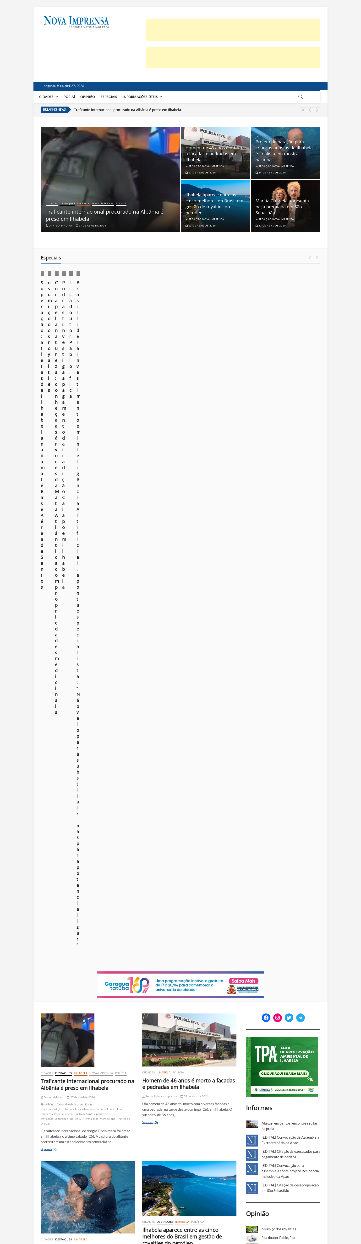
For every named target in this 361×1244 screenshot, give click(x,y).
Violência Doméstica (166, 987)
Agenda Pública (157, 647)
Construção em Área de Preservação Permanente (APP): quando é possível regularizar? (283, 653)
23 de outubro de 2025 (128, 337)
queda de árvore (103, 1150)
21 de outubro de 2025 (200, 349)
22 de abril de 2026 (194, 965)
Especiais (112, 97)
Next (317, 110)
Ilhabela (83, 203)
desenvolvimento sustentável (186, 647)
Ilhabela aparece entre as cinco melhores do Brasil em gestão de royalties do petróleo (214, 203)
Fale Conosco (309, 1227)
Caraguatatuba (154, 770)
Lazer (85, 806)
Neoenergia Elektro (105, 1145)
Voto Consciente (175, 1143)
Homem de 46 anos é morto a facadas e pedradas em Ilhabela (214, 153)
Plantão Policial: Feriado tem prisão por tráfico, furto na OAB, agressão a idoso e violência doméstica (186, 949)
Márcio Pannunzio (126, 330)
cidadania (173, 1134)
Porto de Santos (85, 501)
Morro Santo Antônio (209, 822)
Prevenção (85, 1150)
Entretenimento (55, 806)
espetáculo (74, 806)
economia (213, 647)
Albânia (50, 492)
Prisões (156, 982)
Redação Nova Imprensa (205, 166)
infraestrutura (167, 822)
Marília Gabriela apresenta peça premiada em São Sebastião (282, 206)
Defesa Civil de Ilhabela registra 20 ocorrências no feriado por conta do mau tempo (85, 1117)
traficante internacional (101, 506)
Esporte (50, 309)
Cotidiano (124, 298)
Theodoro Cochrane (67, 815)
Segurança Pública (66, 506)
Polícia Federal (63, 501)
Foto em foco (127, 304)
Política (197, 609)
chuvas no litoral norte (59, 1140)
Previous (310, 110)
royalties (194, 661)
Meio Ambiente (215, 309)
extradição (55, 496)
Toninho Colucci (165, 666)
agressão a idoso (157, 973)
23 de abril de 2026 (201, 225)
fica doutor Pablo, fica (278, 625)
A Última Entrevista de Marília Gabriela (70, 801)
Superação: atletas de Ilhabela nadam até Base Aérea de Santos (71, 329)
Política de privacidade (221, 1227)
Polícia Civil (79, 994)
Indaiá (60, 989)
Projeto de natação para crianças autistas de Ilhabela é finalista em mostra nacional (284, 150)
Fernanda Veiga (153, 1126)
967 (148, 1195)
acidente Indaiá (74, 979)
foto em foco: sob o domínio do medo (290, 667)
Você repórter (285, 1227)
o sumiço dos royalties (135, 323)
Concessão (166, 817)
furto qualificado (200, 973)
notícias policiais (104, 496)
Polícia (121, 203)
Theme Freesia (91, 1228)
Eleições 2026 (190, 1134)
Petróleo (159, 661)
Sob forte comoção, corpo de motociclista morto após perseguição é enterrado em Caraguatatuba (86, 956)
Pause (303, 110)
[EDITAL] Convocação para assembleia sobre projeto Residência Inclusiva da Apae (290, 558)
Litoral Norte (83, 496)
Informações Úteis (143, 97)
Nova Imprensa (103, 203)
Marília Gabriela (55, 811)
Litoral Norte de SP (79, 1145)
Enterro (75, 984)
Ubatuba (157, 1143)
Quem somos (192, 1227)
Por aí (73, 97)
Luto (86, 989)
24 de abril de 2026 (271, 172)
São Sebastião (100, 770)
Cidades (50, 97)
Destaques (67, 203)
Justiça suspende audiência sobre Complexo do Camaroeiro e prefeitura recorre (188, 789)
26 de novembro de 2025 (58, 349)
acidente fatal (54, 979)
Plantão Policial (204, 977)
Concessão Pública (186, 817)
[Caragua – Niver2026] (180, 362)
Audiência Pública (158, 812)
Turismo (162, 832)
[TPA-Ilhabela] (282, 427)
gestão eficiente (166, 652)
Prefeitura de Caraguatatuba (177, 827)
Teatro (90, 811)
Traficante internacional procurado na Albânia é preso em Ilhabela (127, 110)
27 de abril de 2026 (91, 225)
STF (81, 506)
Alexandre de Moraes (70, 492)
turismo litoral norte (182, 832)
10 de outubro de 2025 (298, 336)
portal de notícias (65, 1150)
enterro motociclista (94, 984)
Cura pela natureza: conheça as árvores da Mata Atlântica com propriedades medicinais (215, 329)
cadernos (150, 930)
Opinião (91, 97)
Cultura (280, 304)
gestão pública (187, 652)
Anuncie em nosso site (255, 1227)
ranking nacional (177, 661)
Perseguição (52, 994)
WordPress (109, 1228)
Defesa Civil (83, 1140)
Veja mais (54, 537)
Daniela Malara (59, 225)
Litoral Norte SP (181, 656)
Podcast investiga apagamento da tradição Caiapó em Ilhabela (287, 326)
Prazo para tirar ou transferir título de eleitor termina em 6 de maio (188, 1114)
